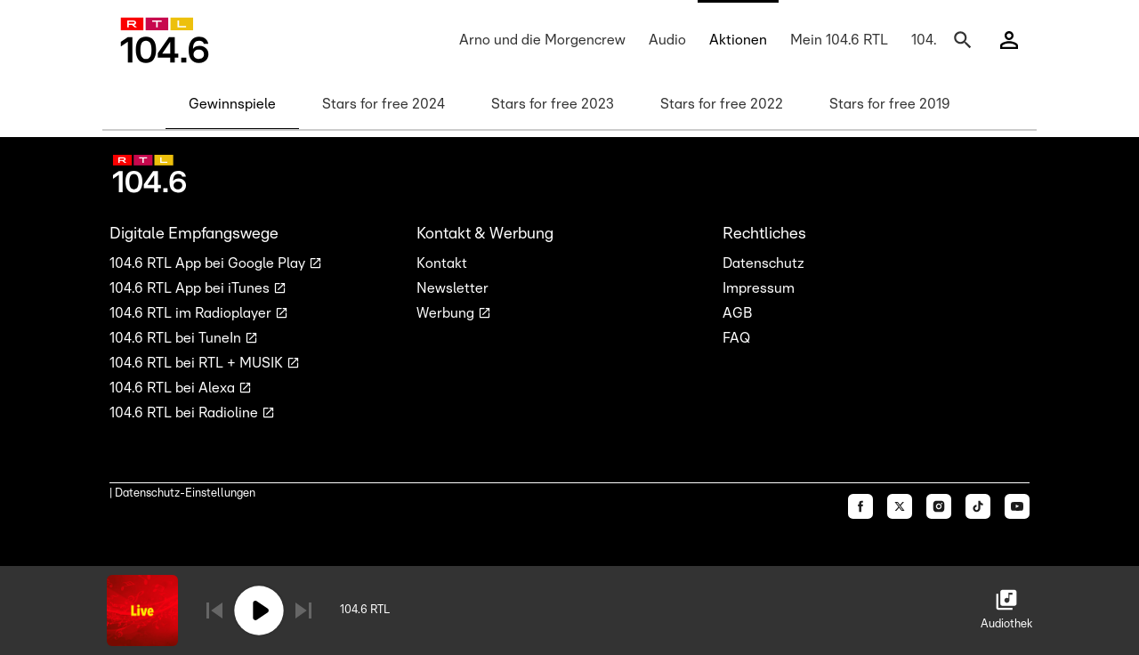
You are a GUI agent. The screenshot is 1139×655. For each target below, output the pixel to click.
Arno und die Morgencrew (542, 40)
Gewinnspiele (232, 104)
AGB (737, 313)
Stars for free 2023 (552, 104)
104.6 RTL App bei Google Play (209, 263)
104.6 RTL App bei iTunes (191, 288)
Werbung (447, 313)
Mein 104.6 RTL (839, 40)
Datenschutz (763, 263)
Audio (667, 40)
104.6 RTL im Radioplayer (192, 313)
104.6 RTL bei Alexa (173, 388)
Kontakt (441, 263)
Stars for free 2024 (383, 104)
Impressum (759, 288)
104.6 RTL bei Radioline (185, 413)
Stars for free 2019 (889, 104)
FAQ (736, 338)
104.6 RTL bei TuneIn (177, 338)
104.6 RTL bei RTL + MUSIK (198, 363)
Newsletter (452, 288)
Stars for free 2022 (721, 104)
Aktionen (738, 40)
